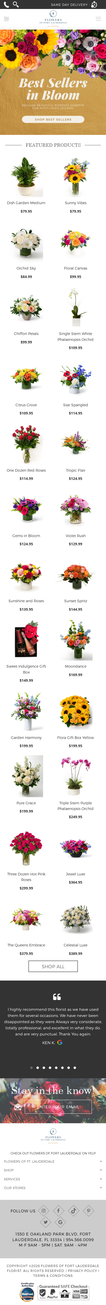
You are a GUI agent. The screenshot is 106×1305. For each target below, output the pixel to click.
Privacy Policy (82, 1270)
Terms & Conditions (53, 1275)
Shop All (53, 966)
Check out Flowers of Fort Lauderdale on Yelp (53, 1153)
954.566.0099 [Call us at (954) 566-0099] (80, 1239)
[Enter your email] (58, 1107)
